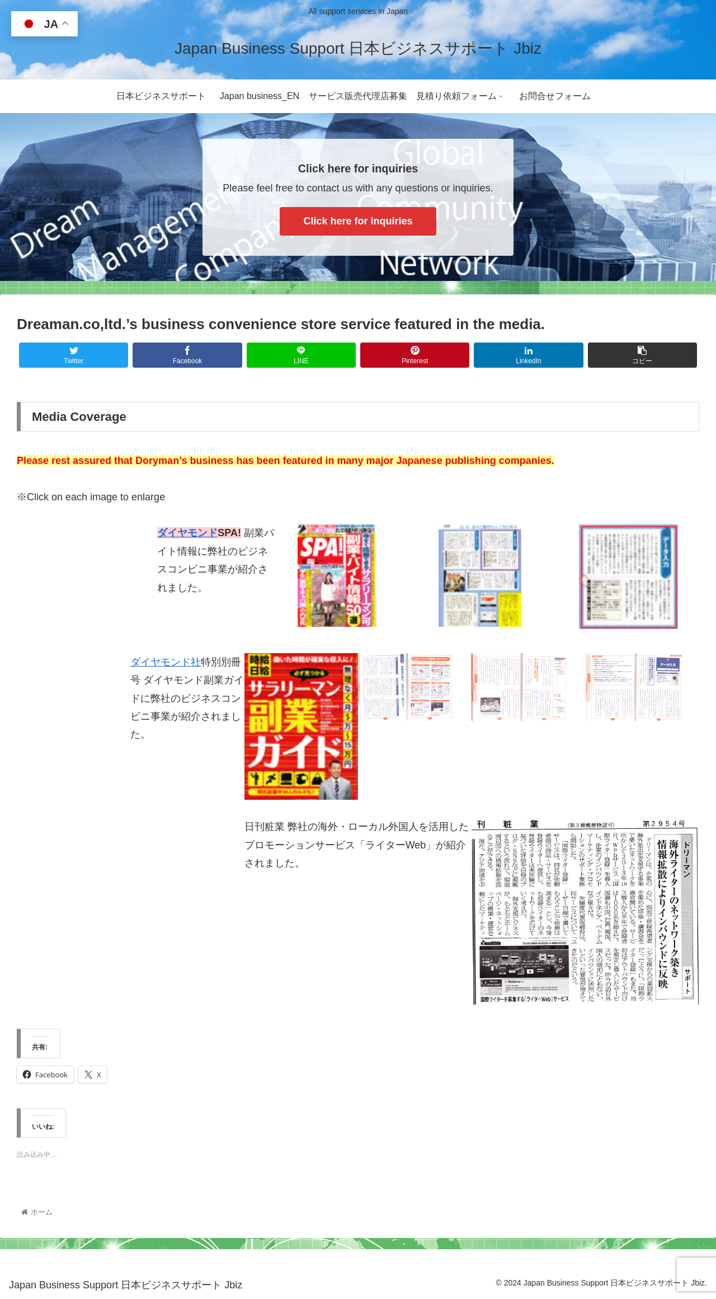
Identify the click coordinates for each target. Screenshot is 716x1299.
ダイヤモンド (187, 532)
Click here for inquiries (357, 221)
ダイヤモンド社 (165, 662)
